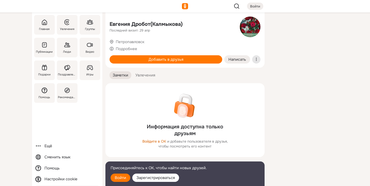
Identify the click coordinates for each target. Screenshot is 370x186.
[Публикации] (44, 47)
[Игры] (90, 70)
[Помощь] (44, 93)
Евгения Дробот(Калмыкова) (146, 24)
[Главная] (44, 24)
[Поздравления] (67, 70)
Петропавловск (130, 41)
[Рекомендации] (67, 93)
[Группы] (90, 24)
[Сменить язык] (67, 157)
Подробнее (126, 49)
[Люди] (67, 47)
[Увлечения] (67, 24)
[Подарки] (44, 70)
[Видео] (90, 47)
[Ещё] (67, 146)
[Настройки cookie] (67, 179)
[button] (120, 75)
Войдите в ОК (154, 141)
